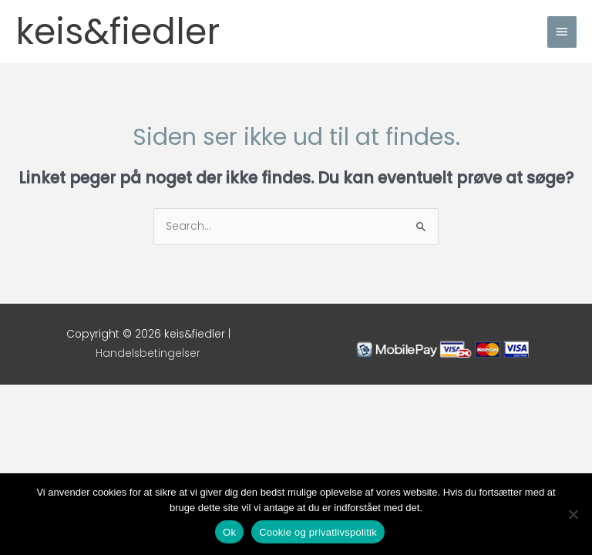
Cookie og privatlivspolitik (318, 532)
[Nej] (572, 514)
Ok (229, 532)
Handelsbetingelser (148, 353)
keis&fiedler (117, 31)
